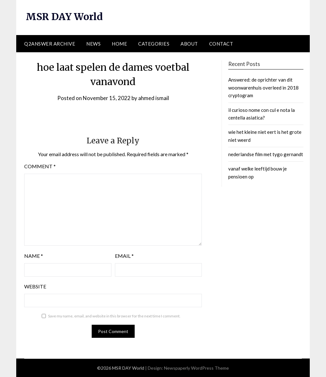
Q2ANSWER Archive (49, 44)
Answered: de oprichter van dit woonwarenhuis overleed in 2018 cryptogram (263, 87)
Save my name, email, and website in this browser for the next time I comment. (114, 316)
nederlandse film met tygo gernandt (265, 154)
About (189, 44)
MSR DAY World (64, 17)
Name (33, 256)
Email (124, 256)
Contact (221, 44)
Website (35, 286)
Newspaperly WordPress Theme (196, 368)
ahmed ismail (153, 98)
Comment (40, 166)
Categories (153, 44)
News (93, 44)
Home (119, 44)
